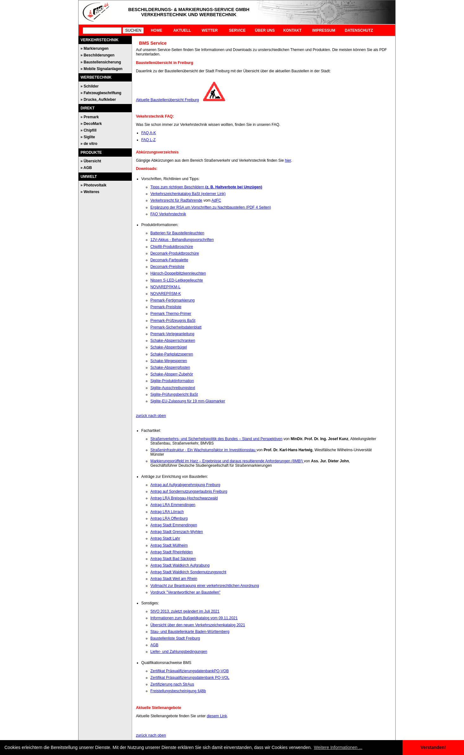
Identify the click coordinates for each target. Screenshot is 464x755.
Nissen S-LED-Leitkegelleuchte (176, 280)
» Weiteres (89, 192)
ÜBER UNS (265, 30)
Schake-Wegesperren (168, 361)
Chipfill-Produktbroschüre (171, 246)
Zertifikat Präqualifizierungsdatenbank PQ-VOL (189, 677)
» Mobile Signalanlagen (101, 69)
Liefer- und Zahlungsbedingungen (178, 651)
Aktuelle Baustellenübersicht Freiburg (167, 100)
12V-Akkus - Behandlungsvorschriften (182, 240)
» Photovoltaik (93, 185)
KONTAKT (292, 30)
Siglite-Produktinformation (172, 381)
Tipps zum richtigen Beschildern (206, 187)
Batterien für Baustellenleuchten (177, 233)
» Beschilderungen (97, 55)
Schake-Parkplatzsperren (171, 354)
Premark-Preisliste (165, 307)
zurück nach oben (151, 415)
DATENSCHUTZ (359, 30)
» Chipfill (88, 130)
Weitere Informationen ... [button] (338, 747)
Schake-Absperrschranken (172, 340)
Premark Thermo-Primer (170, 313)
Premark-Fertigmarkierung (172, 300)
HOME (156, 30)
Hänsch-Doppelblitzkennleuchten (178, 273)
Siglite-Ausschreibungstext (172, 388)
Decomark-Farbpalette (169, 260)
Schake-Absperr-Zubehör (171, 374)
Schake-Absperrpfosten (170, 367)
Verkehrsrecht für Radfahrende (176, 200)
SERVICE (237, 30)
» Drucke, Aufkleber (98, 99)
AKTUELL (182, 30)
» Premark (89, 117)
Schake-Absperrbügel (168, 347)
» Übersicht (90, 161)
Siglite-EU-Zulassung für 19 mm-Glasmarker (187, 401)
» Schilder (89, 86)
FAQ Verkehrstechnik (168, 214)
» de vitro (88, 143)
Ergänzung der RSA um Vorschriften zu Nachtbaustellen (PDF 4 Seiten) (210, 207)
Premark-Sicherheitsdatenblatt (175, 327)
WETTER (210, 30)
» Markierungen (94, 48)
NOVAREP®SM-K (165, 293)
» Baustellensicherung (100, 62)
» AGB (86, 168)
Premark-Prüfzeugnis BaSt (172, 320)
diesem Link (217, 716)
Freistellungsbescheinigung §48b (178, 691)
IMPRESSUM (323, 30)
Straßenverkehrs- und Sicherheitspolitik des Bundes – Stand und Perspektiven (216, 439)
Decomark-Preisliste (167, 266)
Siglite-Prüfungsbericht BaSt (174, 394)
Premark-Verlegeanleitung (172, 334)
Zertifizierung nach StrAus (172, 684)
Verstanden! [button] (433, 747)
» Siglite (87, 137)
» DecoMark (91, 123)
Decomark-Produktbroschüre (174, 253)
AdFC (216, 200)
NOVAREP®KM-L (165, 287)
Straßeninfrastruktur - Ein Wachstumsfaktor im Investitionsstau (203, 450)
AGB (154, 645)
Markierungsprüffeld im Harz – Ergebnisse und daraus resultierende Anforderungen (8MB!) (227, 461)
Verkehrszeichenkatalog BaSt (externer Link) (188, 194)
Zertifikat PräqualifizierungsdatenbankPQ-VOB (189, 671)
